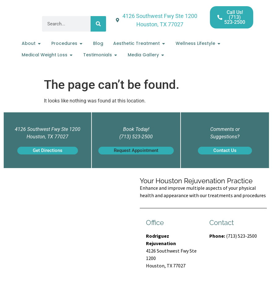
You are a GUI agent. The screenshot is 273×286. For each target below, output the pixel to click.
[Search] (98, 24)
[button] (136, 150)
